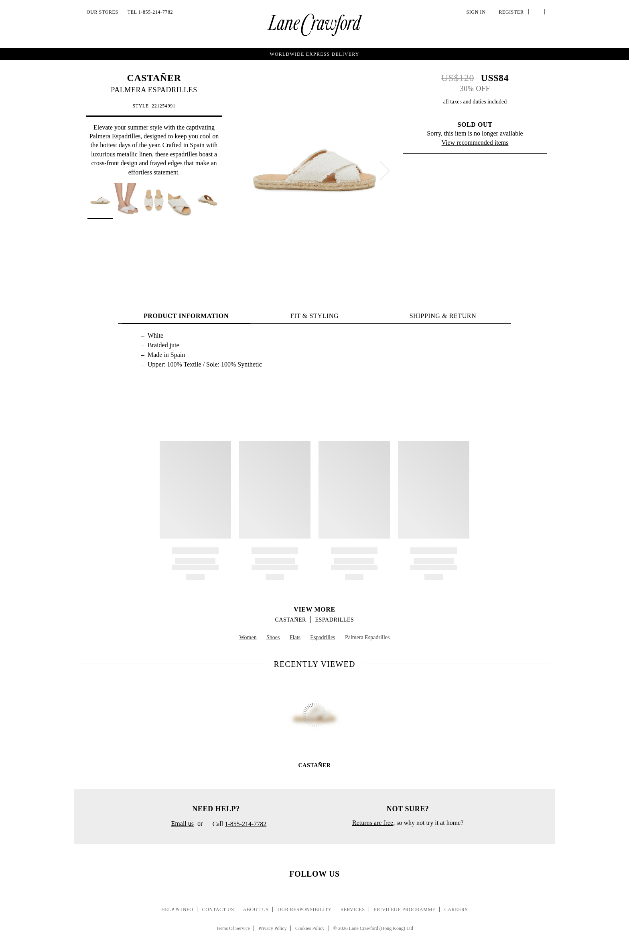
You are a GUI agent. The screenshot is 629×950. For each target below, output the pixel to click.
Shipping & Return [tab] (443, 315)
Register (510, 12)
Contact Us (218, 909)
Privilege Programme (405, 909)
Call (236, 824)
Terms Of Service (233, 928)
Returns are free (372, 822)
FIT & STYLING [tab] (314, 315)
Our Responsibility (305, 909)
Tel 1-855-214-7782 (150, 12)
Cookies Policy (310, 928)
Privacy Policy (272, 928)
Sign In (477, 12)
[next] (385, 171)
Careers (456, 909)
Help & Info (177, 909)
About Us (256, 909)
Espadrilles (334, 620)
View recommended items (475, 142)
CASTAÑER (154, 78)
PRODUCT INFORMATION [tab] (186, 315)
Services (353, 909)
